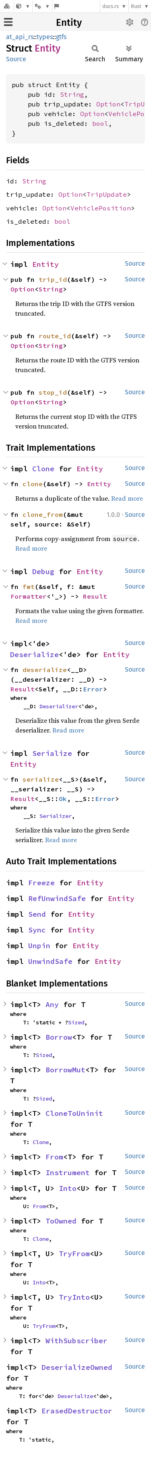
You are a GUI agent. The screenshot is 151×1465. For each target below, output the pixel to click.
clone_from (43, 514)
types (45, 37)
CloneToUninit (74, 1113)
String (72, 94)
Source (16, 59)
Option (108, 104)
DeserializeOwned (76, 1367)
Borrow (59, 1037)
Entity (69, 22)
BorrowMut (65, 1069)
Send (37, 914)
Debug (43, 571)
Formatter (28, 596)
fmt (29, 587)
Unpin (39, 945)
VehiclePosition (100, 208)
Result (95, 596)
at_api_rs (19, 37)
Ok (63, 799)
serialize (41, 779)
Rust (136, 6)
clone (33, 484)
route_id (55, 336)
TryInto (74, 1297)
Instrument (68, 1172)
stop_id (53, 392)
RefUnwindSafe (57, 898)
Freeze (41, 882)
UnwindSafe (50, 961)
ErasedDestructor (76, 1410)
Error (93, 689)
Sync (37, 929)
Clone (43, 468)
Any (52, 1004)
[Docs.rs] (7, 6)
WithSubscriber (77, 1340)
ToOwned (61, 1221)
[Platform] (42, 6)
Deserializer (58, 706)
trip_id (53, 279)
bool (100, 123)
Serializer (55, 816)
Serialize (52, 753)
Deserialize (34, 654)
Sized (76, 1022)
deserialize (45, 670)
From (54, 1156)
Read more (127, 498)
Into (68, 1188)
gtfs (61, 37)
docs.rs (110, 6)
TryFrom (74, 1253)
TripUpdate (107, 194)
